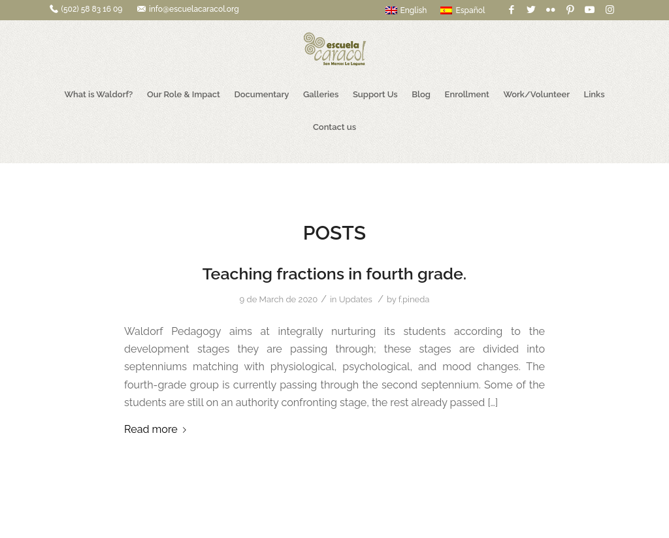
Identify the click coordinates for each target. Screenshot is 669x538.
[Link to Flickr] (550, 10)
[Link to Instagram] (609, 10)
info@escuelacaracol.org (194, 9)
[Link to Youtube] (589, 10)
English (406, 10)
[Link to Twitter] (530, 10)
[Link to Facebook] (511, 10)
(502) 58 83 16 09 (92, 9)
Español (462, 10)
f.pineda (414, 299)
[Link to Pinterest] (570, 10)
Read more (157, 429)
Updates (355, 299)
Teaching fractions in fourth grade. (334, 273)
